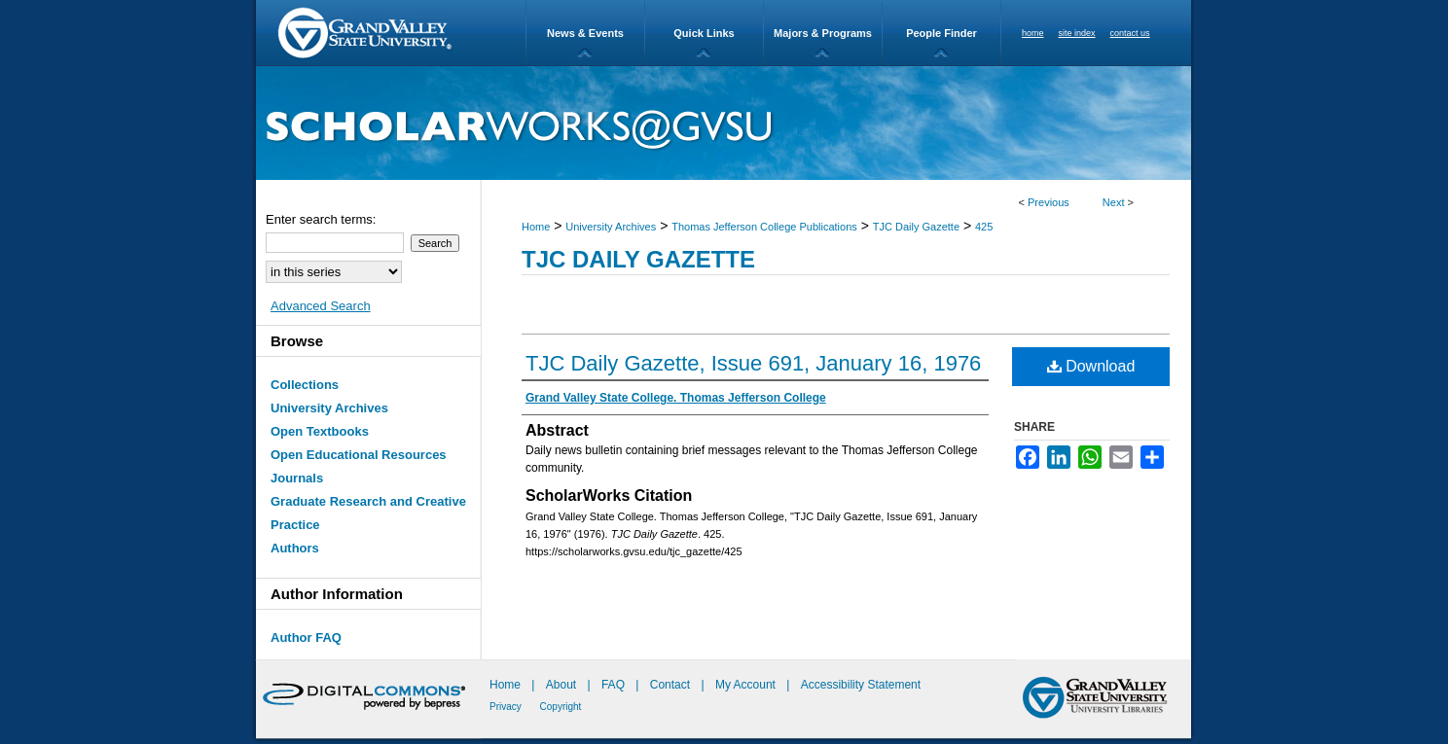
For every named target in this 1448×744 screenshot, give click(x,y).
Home (536, 226)
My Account (746, 684)
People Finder (941, 33)
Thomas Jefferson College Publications (764, 226)
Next (1114, 202)
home (1033, 33)
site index (1077, 33)
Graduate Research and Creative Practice (368, 513)
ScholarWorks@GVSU (723, 123)
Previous (1048, 202)
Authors (295, 548)
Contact (670, 684)
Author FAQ (306, 637)
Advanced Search (321, 306)
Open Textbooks (320, 431)
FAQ (614, 684)
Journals (297, 478)
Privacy (507, 706)
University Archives (610, 226)
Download (1091, 366)
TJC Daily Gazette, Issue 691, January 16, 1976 (753, 363)
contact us (1130, 33)
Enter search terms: (321, 219)
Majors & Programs (823, 33)
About (563, 684)
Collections (305, 384)
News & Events (585, 33)
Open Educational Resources (359, 454)
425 (984, 226)
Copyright (561, 706)
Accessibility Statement (861, 684)
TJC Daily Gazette (916, 226)
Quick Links (703, 33)
